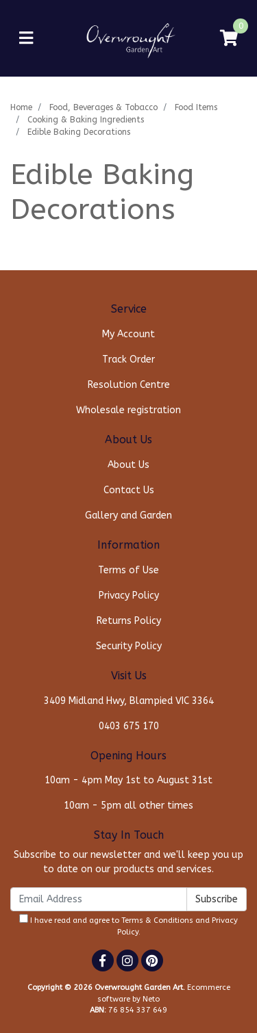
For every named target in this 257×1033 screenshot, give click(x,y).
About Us (128, 465)
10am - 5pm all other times (128, 805)
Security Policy (129, 646)
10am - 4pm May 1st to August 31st (128, 780)
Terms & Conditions (157, 920)
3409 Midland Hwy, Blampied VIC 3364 (129, 701)
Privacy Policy (129, 595)
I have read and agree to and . (128, 925)
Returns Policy (129, 621)
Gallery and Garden (128, 515)
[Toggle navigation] (26, 39)
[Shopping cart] (229, 39)
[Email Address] (98, 899)
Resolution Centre (129, 385)
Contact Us (128, 490)
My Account (128, 334)
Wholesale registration (128, 410)
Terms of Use (128, 570)
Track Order (128, 359)
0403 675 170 (129, 726)
